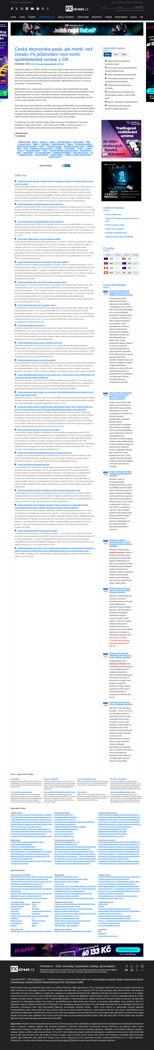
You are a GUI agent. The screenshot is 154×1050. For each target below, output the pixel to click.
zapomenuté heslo (136, 10)
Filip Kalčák (35, 909)
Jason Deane (36, 913)
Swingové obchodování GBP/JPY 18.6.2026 (112, 831)
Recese (43, 142)
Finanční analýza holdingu (40, 916)
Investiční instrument (17, 906)
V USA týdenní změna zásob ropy (64, 819)
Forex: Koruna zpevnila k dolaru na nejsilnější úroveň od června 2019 (75, 904)
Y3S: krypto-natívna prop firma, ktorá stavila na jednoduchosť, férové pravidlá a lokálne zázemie (32, 817)
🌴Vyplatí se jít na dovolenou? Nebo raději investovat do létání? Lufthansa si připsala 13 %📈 (75, 861)
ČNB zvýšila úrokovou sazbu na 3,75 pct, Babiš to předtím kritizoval (119, 819)
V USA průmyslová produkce (63, 831)
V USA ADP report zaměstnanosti (65, 824)
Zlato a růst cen (59, 884)
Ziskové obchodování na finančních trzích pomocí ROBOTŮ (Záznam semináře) (121, 293)
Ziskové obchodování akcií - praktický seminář (113, 859)
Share (65, 165)
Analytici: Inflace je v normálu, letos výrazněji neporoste (72, 921)
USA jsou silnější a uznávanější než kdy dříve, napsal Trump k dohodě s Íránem (119, 815)
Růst (19, 153)
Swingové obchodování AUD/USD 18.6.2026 (112, 834)
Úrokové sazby (24, 144)
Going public (15, 911)
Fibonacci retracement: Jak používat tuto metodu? (114, 918)
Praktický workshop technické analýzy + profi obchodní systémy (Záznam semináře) (120, 543)
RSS (62, 982)
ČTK (71, 1040)
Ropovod (35, 923)
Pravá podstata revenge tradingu (21, 844)
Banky (36, 144)
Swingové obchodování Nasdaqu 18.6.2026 (112, 829)
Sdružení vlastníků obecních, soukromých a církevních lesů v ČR (42, 911)
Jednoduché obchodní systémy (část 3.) (111, 893)
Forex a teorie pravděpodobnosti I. (109, 925)
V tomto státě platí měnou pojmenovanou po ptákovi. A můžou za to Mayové (32, 819)
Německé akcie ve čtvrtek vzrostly (65, 844)
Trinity (80, 148)
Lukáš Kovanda (58, 144)
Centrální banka (64, 142)
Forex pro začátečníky (51, 779)
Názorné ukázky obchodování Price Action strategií (71, 879)
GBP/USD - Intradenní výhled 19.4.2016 (66, 916)
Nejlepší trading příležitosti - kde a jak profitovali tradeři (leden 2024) (119, 886)
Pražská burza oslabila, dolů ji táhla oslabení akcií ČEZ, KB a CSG (119, 817)
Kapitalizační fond (16, 921)
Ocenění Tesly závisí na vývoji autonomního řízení (114, 909)
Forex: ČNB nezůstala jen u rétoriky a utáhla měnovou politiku (74, 851)
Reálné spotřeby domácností (78, 155)
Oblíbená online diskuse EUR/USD (119, 237)
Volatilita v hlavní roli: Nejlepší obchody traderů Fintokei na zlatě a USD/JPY (32, 824)
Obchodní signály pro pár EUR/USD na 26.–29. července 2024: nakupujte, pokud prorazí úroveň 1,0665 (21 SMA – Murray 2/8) (32, 881)
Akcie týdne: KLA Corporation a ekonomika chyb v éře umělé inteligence (75, 859)
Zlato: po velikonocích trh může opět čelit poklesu (27, 886)
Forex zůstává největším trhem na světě (122, 792)
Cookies (126, 979)
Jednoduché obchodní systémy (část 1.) (111, 898)
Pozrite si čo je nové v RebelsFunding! (23, 847)
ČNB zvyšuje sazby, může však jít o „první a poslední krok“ (29, 898)
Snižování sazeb (54, 146)
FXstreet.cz (36, 979)
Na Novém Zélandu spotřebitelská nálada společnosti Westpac (74, 822)
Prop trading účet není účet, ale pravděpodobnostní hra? (28, 834)
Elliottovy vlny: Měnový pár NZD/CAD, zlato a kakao (114, 916)
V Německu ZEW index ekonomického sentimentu (70, 827)
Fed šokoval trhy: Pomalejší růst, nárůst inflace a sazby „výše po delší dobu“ (120, 95)
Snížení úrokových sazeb (41, 148)
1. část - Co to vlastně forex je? (86, 779)
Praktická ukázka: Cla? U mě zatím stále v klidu (69, 891)
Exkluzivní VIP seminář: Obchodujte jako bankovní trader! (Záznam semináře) (120, 655)
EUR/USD (101, 906)
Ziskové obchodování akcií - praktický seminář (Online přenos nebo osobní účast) (119, 863)
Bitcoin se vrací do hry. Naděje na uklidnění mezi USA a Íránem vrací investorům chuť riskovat (75, 854)
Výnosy (34, 904)
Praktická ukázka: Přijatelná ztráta (22, 859)
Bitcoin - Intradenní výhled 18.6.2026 (122, 102)
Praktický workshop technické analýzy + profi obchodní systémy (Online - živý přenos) (119, 847)
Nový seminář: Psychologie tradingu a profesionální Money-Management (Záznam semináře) (120, 396)
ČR (92, 153)
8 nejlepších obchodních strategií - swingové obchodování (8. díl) (119, 877)
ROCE (41, 146)
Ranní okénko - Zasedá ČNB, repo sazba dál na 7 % (27, 884)
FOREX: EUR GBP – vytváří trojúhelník (66, 925)
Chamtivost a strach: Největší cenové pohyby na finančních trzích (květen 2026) (32, 836)
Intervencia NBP (16, 891)
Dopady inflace (41, 155)
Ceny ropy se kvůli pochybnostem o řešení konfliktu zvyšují (73, 909)
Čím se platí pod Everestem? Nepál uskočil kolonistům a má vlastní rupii (32, 831)
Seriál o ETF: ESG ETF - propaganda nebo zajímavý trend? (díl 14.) (119, 889)
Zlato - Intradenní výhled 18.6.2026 (122, 75)
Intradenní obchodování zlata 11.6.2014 (67, 906)
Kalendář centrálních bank (116, 233)
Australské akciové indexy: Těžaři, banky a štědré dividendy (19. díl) (32, 829)
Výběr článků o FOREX (74, 982)
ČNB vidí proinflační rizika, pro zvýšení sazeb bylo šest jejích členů (119, 824)
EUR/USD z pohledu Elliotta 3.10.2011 (66, 877)
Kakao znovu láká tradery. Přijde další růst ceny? (26, 827)
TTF (33, 918)
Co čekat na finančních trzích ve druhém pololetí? (114, 879)
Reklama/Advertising (51, 982)
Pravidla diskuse (17, 982)
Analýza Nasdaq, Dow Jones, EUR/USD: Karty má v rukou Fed (30, 854)
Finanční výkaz (15, 913)
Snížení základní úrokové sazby (64, 150)
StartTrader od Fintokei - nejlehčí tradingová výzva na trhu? (73, 893)
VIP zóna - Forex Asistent (118, 779)
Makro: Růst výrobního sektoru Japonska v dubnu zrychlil (29, 879)
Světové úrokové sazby (114, 225)
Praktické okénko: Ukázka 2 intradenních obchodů (27, 842)
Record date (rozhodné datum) (20, 904)
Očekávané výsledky (61, 153)
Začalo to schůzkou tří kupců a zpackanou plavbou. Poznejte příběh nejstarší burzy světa (32, 815)
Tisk (62, 64)
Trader (34, 906)
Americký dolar (15, 909)
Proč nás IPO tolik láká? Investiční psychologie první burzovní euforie (32, 861)
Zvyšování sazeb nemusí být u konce (110, 913)
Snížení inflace (56, 155)
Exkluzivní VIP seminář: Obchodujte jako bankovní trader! (72, 931)
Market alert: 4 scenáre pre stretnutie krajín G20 (26, 896)
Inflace (35, 142)
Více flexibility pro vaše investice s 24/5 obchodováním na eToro (31, 822)
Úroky (20, 150)
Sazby (52, 142)
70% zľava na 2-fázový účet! (19, 863)
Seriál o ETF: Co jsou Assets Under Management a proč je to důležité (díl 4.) (119, 891)
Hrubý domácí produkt (27, 146)
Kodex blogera (137, 979)
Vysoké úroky (54, 157)
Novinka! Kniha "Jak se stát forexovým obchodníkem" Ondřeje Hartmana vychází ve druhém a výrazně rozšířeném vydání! (32, 931)
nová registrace (122, 10)
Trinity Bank (69, 148)
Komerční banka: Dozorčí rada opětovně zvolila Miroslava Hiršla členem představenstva (75, 847)
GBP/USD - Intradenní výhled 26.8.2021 (66, 911)
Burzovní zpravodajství (46, 64)
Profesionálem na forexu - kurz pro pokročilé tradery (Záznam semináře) (120, 590)
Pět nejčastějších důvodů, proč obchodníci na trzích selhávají (117, 896)
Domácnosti (85, 150)
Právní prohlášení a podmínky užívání (107, 979)
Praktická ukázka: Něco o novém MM (66, 896)
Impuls (88, 148)
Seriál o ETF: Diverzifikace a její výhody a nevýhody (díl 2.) (117, 884)
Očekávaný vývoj (33, 150)
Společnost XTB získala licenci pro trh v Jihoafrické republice (74, 898)
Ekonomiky (28, 153)
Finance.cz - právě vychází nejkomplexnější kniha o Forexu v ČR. (119, 921)
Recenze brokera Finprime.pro (108, 936)
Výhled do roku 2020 (38, 921)
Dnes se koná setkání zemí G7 (64, 834)
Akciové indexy (103, 904)
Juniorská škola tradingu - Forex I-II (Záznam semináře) (121, 703)
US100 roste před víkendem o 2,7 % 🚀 (66, 842)
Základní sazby (25, 155)
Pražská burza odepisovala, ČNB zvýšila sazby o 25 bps (72, 863)
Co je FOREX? (15, 779)
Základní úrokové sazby (74, 146)
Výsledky (45, 144)
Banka (70, 144)
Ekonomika (78, 142)
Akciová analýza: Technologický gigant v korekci (26, 849)
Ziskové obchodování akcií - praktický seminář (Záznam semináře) (120, 474)
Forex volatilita (82, 792)
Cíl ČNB (58, 148)
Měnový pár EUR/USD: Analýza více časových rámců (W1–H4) (30, 856)
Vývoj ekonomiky (80, 153)
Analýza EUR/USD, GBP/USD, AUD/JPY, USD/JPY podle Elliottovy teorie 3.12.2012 (119, 911)
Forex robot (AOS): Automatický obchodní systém (60, 792)
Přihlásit (139, 7)
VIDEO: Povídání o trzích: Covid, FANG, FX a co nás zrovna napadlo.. (32, 877)
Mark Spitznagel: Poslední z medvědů (66, 881)
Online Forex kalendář (114, 229)
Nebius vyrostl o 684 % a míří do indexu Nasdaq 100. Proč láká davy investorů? (32, 851)
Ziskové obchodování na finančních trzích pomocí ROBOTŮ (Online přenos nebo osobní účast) (119, 842)
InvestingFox (102, 933)
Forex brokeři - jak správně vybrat (21, 792)
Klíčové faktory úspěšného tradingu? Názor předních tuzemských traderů (75, 889)
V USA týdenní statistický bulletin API (66, 829)
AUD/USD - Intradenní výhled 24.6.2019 (66, 918)
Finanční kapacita (16, 923)
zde (19, 1038)
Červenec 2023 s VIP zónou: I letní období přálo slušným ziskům (118, 881)
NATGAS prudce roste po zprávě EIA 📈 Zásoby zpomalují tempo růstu (75, 856)
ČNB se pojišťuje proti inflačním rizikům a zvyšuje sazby (72, 849)
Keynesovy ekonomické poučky (21, 916)
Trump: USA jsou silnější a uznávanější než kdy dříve (115, 827)
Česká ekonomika (83, 144)
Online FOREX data (113, 215)
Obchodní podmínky (33, 982)
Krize (25, 148)
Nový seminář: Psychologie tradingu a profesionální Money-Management (119, 856)
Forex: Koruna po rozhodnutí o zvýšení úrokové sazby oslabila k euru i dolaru (119, 822)
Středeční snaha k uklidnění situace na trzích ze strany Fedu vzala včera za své (32, 893)
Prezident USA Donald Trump (63, 815)
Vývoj (45, 150)
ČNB (88, 142)
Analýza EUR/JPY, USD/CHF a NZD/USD (67, 923)
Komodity (14, 925)
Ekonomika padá (43, 153)
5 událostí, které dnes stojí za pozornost (111, 836)
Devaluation (14, 918)
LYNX (99, 931)
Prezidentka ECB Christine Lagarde (65, 817)
